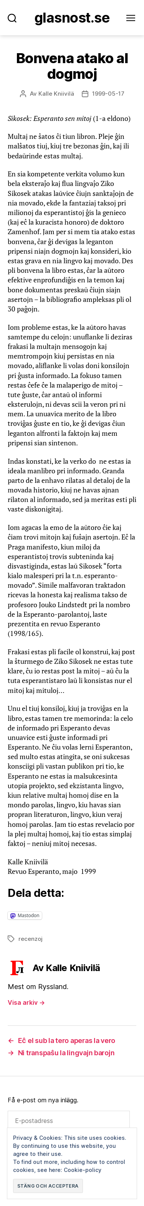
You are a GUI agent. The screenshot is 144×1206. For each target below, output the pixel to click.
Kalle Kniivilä (56, 93)
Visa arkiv (26, 1002)
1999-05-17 (108, 93)
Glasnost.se (72, 17)
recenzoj (30, 938)
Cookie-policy (82, 1170)
